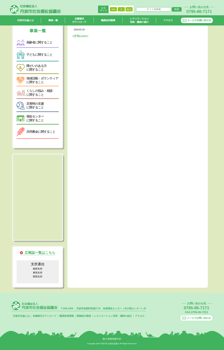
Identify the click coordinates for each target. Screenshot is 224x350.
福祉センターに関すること (30, 118)
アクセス (168, 20)
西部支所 (37, 276)
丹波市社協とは (25, 20)
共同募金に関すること (36, 131)
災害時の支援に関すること (30, 106)
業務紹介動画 (84, 316)
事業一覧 (53, 20)
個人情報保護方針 (112, 338)
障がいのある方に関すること (32, 68)
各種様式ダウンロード (79, 20)
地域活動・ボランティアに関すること (37, 80)
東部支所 (37, 272)
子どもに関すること (34, 54)
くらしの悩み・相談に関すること (34, 92)
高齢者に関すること (34, 42)
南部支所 (37, 268)
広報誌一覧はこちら (40, 252)
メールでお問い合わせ (197, 20)
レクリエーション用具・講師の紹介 (139, 20)
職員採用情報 (108, 20)
